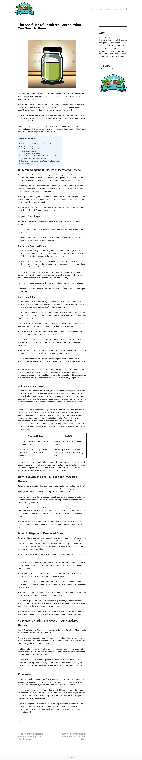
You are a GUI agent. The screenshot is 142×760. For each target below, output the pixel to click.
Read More (107, 66)
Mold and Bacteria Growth (32, 153)
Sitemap (71, 757)
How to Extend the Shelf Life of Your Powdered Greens (40, 156)
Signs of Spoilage (27, 146)
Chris (21, 721)
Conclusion (25, 164)
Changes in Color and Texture (33, 149)
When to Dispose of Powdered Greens (34, 158)
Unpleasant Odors (30, 151)
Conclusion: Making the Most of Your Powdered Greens (40, 161)
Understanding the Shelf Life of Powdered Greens (38, 144)
